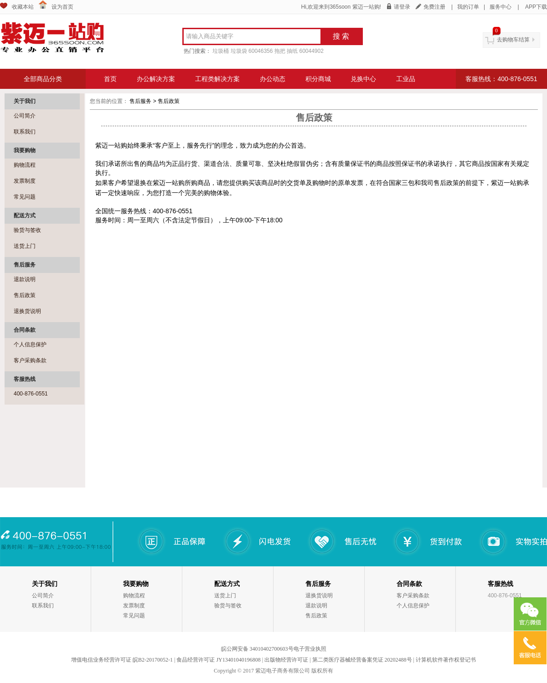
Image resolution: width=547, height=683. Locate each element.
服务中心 (500, 7)
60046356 (260, 51)
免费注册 (434, 7)
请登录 (402, 7)
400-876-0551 (31, 393)
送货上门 (25, 246)
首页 (110, 78)
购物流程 (25, 165)
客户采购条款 (30, 360)
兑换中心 (363, 78)
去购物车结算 (513, 39)
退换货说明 (27, 311)
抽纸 (292, 51)
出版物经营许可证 (286, 660)
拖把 (279, 51)
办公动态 (272, 78)
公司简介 (25, 116)
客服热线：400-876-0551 (501, 78)
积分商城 (318, 78)
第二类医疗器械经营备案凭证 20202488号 (362, 660)
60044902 (311, 51)
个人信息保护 (30, 344)
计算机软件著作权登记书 (446, 660)
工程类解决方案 (217, 78)
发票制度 (25, 181)
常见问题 (25, 197)
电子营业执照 (310, 649)
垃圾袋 (239, 51)
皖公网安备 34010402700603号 (257, 649)
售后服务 (141, 101)
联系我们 (25, 131)
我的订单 (468, 7)
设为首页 (62, 7)
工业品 (405, 78)
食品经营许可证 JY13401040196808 (218, 660)
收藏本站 (23, 7)
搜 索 (341, 36)
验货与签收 (27, 230)
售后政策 (25, 295)
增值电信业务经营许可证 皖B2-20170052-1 (122, 660)
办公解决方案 (156, 78)
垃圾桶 (220, 51)
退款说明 (25, 279)
